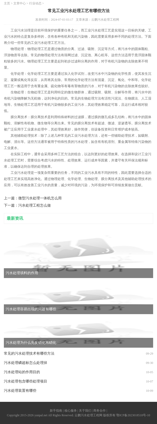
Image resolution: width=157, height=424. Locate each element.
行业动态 (35, 3)
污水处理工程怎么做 (34, 205)
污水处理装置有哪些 (20, 391)
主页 (7, 3)
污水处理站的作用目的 (22, 372)
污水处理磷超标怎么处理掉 (25, 363)
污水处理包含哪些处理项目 (25, 381)
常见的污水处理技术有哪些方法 (29, 353)
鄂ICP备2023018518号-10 (133, 415)
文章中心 (19, 3)
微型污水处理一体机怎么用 (40, 198)
